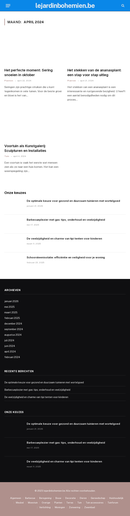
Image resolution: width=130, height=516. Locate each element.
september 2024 (13, 329)
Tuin (6, 156)
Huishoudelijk (116, 498)
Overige (46, 502)
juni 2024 (9, 346)
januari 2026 (11, 301)
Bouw (58, 498)
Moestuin (33, 502)
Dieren (83, 498)
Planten (8, 80)
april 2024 (10, 351)
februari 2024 (12, 357)
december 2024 (13, 323)
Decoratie (70, 498)
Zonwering (74, 507)
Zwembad (89, 507)
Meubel (20, 502)
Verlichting (45, 507)
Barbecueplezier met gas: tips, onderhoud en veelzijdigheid (66, 219)
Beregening (45, 498)
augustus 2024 (13, 334)
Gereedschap (98, 498)
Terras (69, 502)
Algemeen (15, 498)
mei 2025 (9, 306)
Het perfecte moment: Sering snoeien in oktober (28, 72)
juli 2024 (9, 340)
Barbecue (30, 498)
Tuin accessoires (94, 502)
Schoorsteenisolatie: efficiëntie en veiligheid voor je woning (66, 257)
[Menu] (8, 6)
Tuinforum (112, 502)
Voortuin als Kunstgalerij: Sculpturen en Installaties (25, 148)
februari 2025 (12, 318)
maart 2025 (10, 312)
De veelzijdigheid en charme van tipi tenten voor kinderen (64, 238)
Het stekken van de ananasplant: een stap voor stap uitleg (94, 72)
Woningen (60, 507)
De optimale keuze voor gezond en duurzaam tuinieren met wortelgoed (73, 200)
